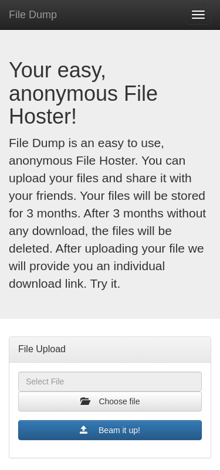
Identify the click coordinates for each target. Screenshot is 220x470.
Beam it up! (110, 430)
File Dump (33, 15)
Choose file (110, 401)
